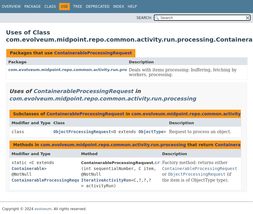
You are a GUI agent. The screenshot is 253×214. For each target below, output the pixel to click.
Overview (11, 6)
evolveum (42, 209)
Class (50, 6)
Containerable (28, 168)
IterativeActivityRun (106, 180)
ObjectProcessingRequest (82, 131)
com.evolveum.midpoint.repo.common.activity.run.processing (75, 69)
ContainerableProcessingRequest (93, 53)
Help (132, 6)
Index (118, 6)
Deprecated (98, 6)
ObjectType (150, 131)
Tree (77, 6)
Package (32, 6)
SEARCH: (144, 18)
